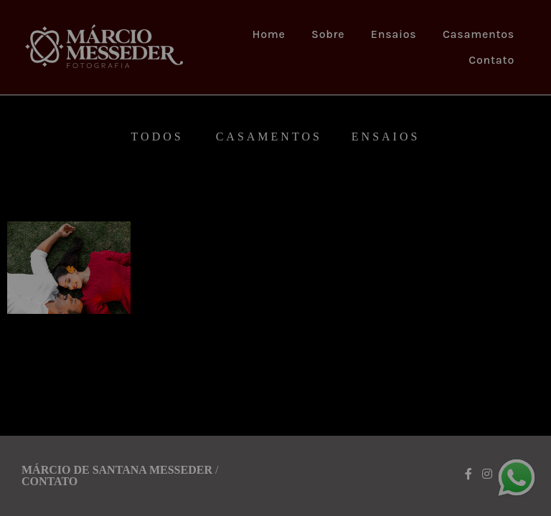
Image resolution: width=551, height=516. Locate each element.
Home (269, 34)
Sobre (327, 34)
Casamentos (478, 34)
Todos (157, 137)
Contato (491, 60)
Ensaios (394, 34)
